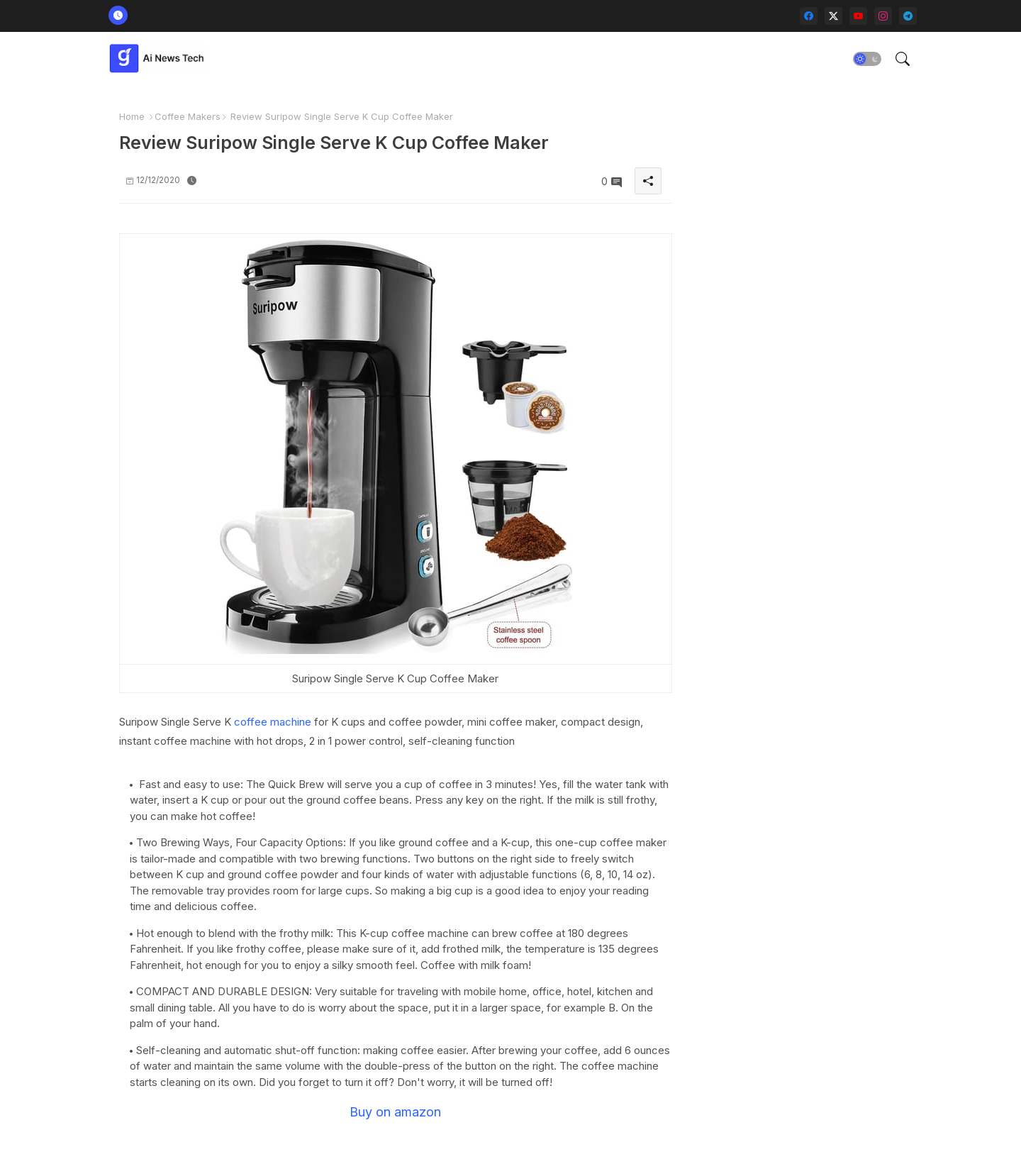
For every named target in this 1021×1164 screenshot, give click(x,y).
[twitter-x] (833, 16)
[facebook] (809, 16)
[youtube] (858, 16)
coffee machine (272, 721)
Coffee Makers (188, 116)
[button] (867, 59)
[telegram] (908, 16)
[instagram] (883, 16)
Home (132, 116)
